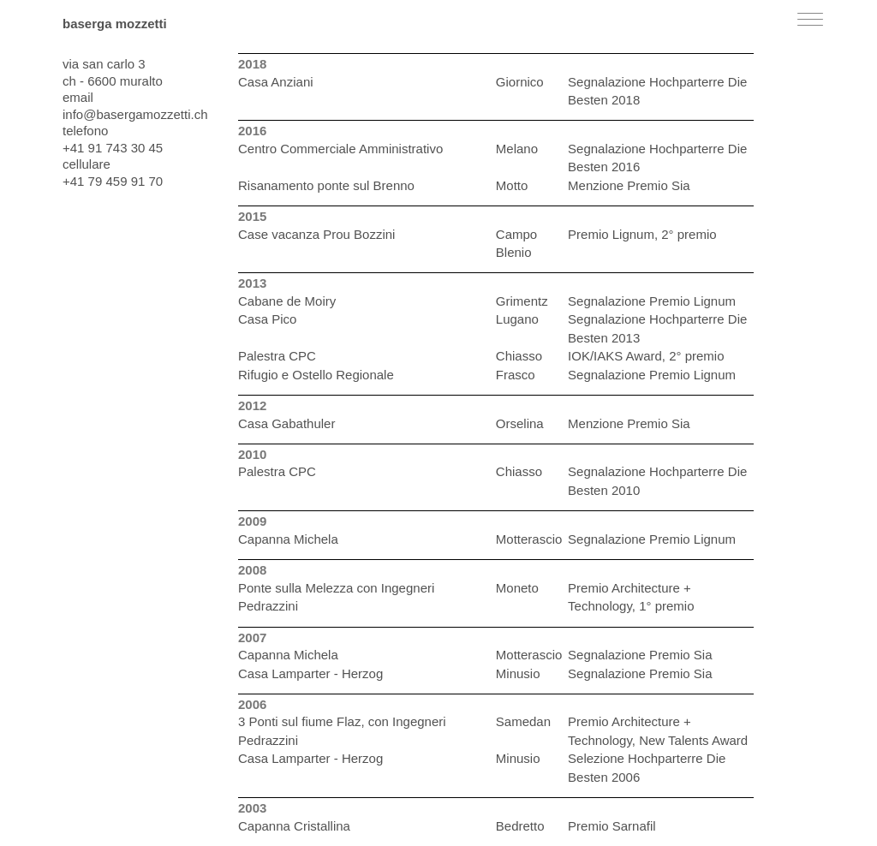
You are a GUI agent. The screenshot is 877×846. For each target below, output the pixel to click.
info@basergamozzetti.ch (135, 114)
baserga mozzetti (115, 23)
